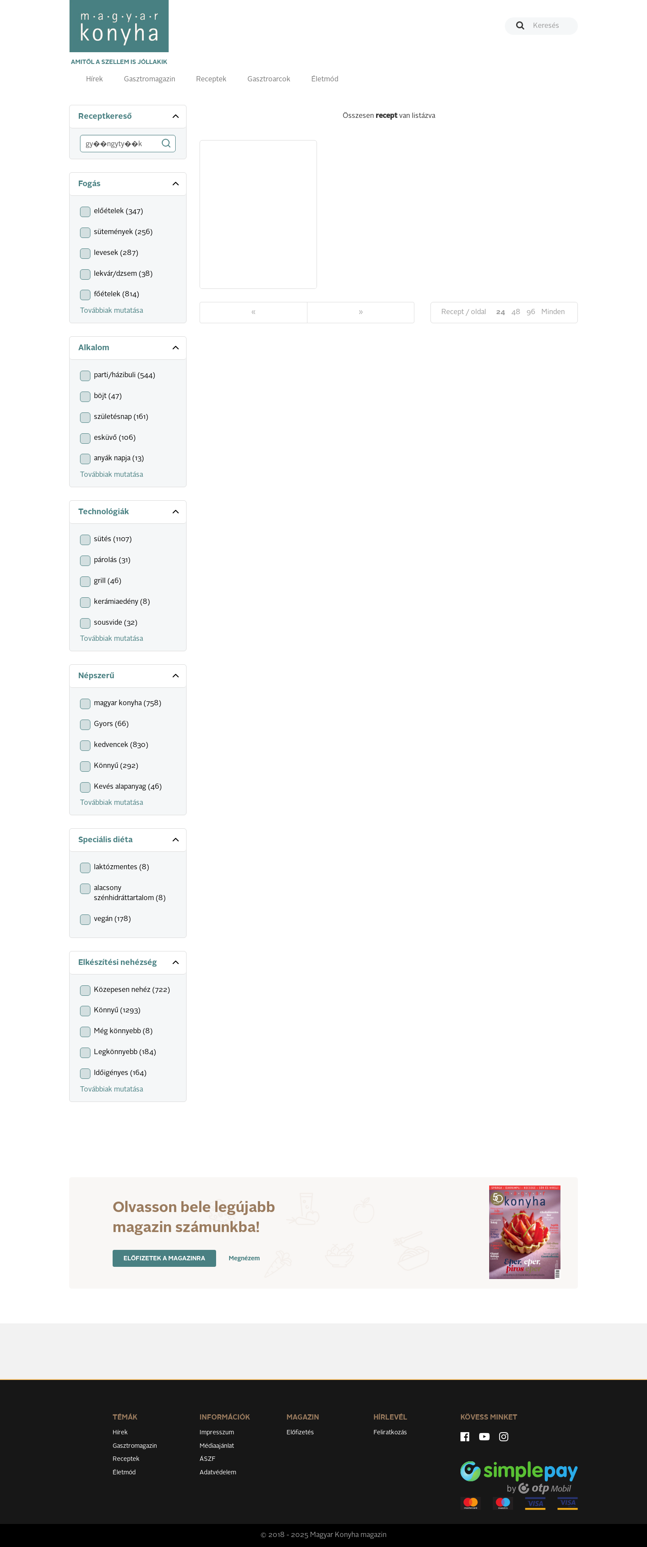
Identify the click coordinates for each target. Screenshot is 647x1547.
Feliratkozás (390, 1433)
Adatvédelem (218, 1473)
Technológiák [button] (129, 511)
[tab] (128, 116)
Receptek (211, 79)
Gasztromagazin (149, 79)
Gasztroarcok (268, 79)
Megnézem (244, 1259)
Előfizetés (300, 1433)
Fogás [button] (129, 183)
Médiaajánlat (217, 1446)
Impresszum (217, 1433)
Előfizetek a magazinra (164, 1259)
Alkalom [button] (129, 347)
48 (515, 312)
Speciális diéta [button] (129, 839)
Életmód (324, 79)
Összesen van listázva (389, 116)
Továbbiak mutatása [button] (111, 311)
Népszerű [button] (129, 675)
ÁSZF (208, 1459)
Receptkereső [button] (129, 116)
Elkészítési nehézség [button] (129, 962)
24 (500, 312)
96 (531, 312)
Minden (553, 312)
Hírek (94, 79)
